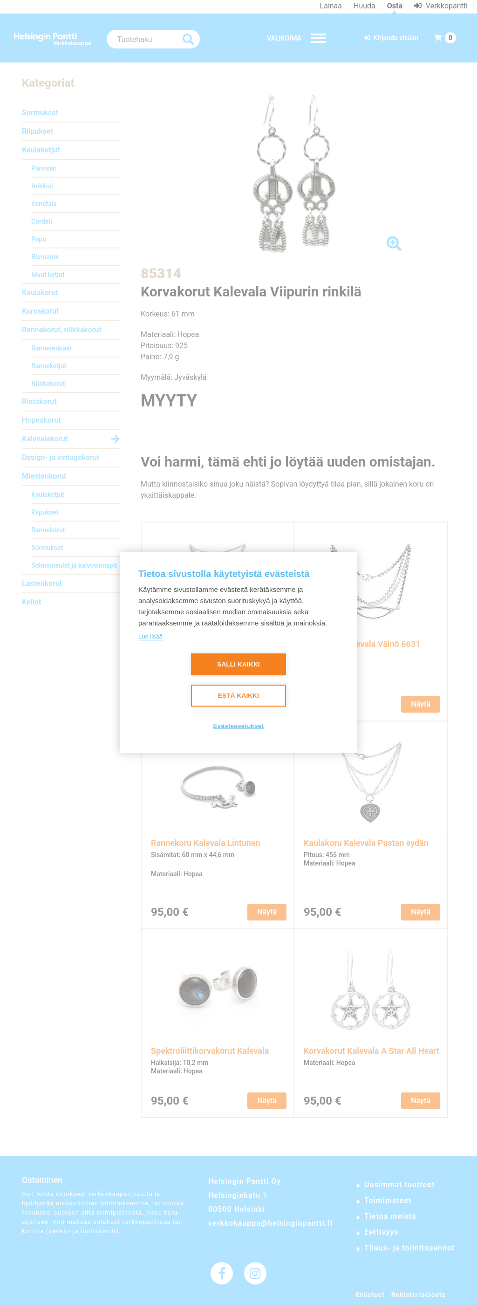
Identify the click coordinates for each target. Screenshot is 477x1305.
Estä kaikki (238, 695)
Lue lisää (150, 636)
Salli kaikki (238, 664)
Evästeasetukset (238, 725)
